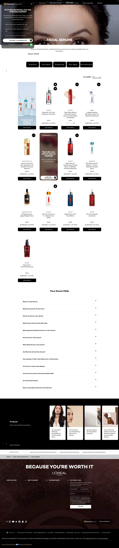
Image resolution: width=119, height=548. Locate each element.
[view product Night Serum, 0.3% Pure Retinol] (70, 229)
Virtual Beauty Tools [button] (72, 3)
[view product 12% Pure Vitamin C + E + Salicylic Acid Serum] (49, 229)
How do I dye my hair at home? (15, 35)
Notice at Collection (25, 544)
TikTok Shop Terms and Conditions (24, 532)
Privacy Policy (50, 532)
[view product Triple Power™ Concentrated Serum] (27, 280)
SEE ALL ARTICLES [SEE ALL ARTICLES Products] (15, 445)
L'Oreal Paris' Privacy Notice (84, 501)
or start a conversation (18, 40)
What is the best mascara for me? (16, 24)
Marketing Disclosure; (76, 500)
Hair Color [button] (42, 3)
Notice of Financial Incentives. (78, 502)
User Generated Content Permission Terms (90, 532)
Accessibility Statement (60, 532)
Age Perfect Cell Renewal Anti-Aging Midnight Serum (94, 452)
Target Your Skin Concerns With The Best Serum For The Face (43, 452)
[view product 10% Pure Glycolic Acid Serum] (92, 229)
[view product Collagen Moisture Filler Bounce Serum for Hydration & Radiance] (92, 127)
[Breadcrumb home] (8, 457)
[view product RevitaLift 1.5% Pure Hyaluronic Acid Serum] (49, 127)
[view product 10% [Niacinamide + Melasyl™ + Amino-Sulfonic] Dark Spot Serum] (92, 178)
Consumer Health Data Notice (39, 532)
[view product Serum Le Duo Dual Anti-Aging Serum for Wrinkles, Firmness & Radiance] (27, 178)
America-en (11, 532)
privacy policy (103, 538)
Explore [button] (99, 3)
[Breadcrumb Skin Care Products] (21, 457)
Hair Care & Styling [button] (55, 3)
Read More (33, 54)
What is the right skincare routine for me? (17, 30)
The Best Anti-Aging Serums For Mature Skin (69, 452)
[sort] (96, 77)
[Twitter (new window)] (16, 521)
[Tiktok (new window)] (26, 522)
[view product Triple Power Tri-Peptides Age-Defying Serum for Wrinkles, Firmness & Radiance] (70, 178)
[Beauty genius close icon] (31, 4)
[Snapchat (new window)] (23, 522)
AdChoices (89, 538)
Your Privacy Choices (10, 544)
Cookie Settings (69, 532)
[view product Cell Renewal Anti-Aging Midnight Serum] (27, 229)
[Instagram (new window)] (10, 522)
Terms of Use (77, 532)
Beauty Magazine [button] (88, 3)
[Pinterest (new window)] (19, 522)
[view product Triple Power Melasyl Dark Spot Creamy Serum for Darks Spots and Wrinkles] (70, 127)
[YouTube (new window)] (13, 521)
